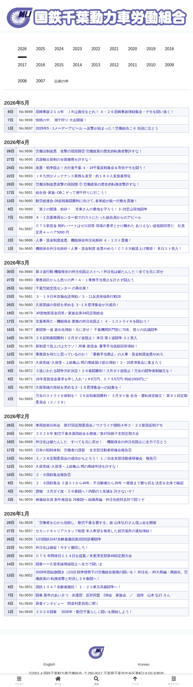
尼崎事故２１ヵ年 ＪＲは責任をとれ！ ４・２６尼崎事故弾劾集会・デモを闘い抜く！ (105, 112)
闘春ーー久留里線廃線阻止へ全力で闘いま (69, 564)
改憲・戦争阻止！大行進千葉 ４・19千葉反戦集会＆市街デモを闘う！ (91, 168)
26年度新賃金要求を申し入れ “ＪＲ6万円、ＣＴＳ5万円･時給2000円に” (92, 379)
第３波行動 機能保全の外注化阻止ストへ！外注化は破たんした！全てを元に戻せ (99, 272)
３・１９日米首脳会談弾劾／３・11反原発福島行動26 (78, 296)
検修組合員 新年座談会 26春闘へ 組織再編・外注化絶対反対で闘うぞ (90, 499)
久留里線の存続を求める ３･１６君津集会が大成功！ (77, 305)
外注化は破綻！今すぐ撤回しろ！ (62, 547)
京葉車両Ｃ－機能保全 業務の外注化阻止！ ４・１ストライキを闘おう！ (93, 321)
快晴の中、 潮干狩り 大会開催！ (61, 120)
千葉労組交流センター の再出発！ (62, 288)
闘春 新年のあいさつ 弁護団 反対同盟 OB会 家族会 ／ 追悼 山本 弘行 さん (103, 595)
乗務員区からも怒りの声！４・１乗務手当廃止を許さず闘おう (85, 280)
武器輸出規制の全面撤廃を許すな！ (64, 159)
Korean (143, 664)
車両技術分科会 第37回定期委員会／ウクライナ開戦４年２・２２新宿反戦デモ (99, 425)
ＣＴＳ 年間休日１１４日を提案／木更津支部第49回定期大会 (84, 556)
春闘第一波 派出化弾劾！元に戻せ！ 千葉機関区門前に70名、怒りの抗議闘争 (97, 330)
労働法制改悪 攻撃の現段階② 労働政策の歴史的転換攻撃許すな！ (89, 151)
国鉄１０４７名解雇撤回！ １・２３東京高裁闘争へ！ (78, 587)
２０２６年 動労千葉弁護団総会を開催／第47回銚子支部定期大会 (87, 433)
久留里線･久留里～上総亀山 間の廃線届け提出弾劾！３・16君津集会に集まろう (99, 362)
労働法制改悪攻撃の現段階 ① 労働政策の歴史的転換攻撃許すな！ (88, 184)
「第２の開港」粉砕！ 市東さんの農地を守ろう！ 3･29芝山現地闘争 (92, 209)
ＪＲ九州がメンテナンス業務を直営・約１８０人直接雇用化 (83, 176)
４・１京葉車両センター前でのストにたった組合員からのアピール (88, 217)
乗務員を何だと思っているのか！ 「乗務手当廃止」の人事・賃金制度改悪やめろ (99, 354)
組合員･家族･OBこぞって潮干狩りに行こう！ (72, 193)
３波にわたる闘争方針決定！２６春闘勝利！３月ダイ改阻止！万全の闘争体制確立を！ (104, 371)
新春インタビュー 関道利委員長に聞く (67, 603)
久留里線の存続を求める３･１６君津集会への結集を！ (79, 387)
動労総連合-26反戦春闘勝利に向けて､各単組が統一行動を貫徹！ (87, 201)
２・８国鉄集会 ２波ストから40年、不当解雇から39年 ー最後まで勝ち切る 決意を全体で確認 (110, 483)
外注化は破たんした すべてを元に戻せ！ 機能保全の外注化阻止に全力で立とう (101, 442)
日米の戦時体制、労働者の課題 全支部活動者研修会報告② (84, 450)
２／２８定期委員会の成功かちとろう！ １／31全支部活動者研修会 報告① (96, 458)
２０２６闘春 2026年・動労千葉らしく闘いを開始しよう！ (84, 612)
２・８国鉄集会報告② (53, 475)
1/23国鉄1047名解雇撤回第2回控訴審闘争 (69, 539)
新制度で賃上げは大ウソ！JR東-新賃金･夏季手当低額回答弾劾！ (87, 346)
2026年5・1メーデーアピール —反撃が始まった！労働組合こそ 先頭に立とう (97, 128)
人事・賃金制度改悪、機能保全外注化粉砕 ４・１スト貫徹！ (84, 240)
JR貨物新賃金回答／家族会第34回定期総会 (70, 313)
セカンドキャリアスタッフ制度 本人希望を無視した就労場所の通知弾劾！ (94, 531)
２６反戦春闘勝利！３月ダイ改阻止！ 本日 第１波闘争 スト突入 (86, 338)
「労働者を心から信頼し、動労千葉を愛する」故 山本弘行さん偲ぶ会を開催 (96, 523)
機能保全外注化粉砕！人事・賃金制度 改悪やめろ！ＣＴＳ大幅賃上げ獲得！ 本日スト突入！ (109, 248)
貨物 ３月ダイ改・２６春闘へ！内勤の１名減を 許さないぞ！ (85, 491)
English (49, 664)
